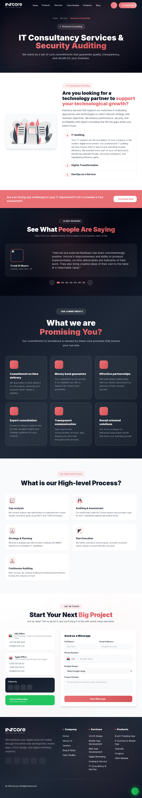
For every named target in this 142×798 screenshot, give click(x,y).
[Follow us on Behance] (17, 772)
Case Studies (73, 5)
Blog (98, 5)
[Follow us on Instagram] (11, 687)
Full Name (81, 641)
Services (64, 18)
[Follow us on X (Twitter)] (17, 687)
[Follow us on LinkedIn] (5, 687)
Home (35, 5)
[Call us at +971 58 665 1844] (114, 5)
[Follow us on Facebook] (8, 772)
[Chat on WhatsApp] (135, 791)
